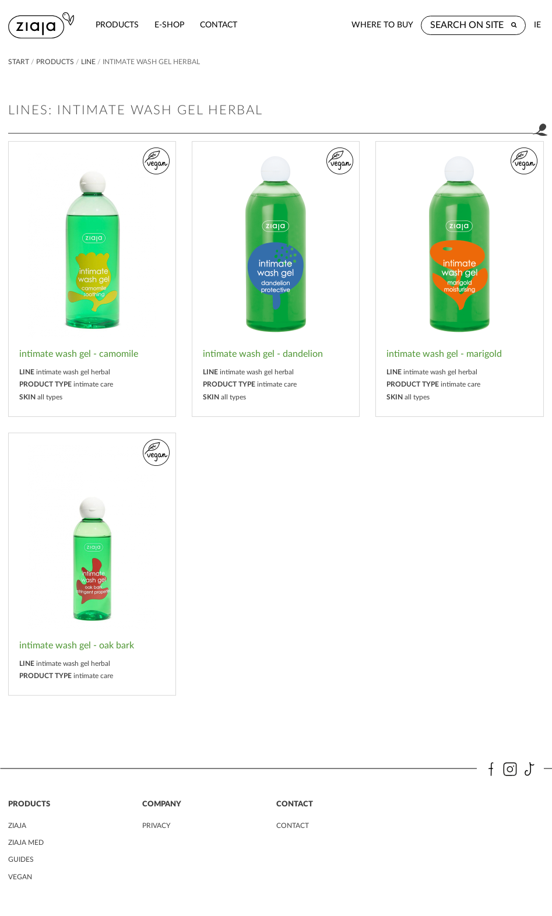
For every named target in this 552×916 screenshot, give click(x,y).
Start (18, 61)
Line (88, 61)
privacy (156, 825)
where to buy (382, 24)
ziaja (17, 825)
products (117, 24)
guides (21, 859)
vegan (20, 876)
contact (218, 24)
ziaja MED (26, 842)
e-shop (169, 24)
